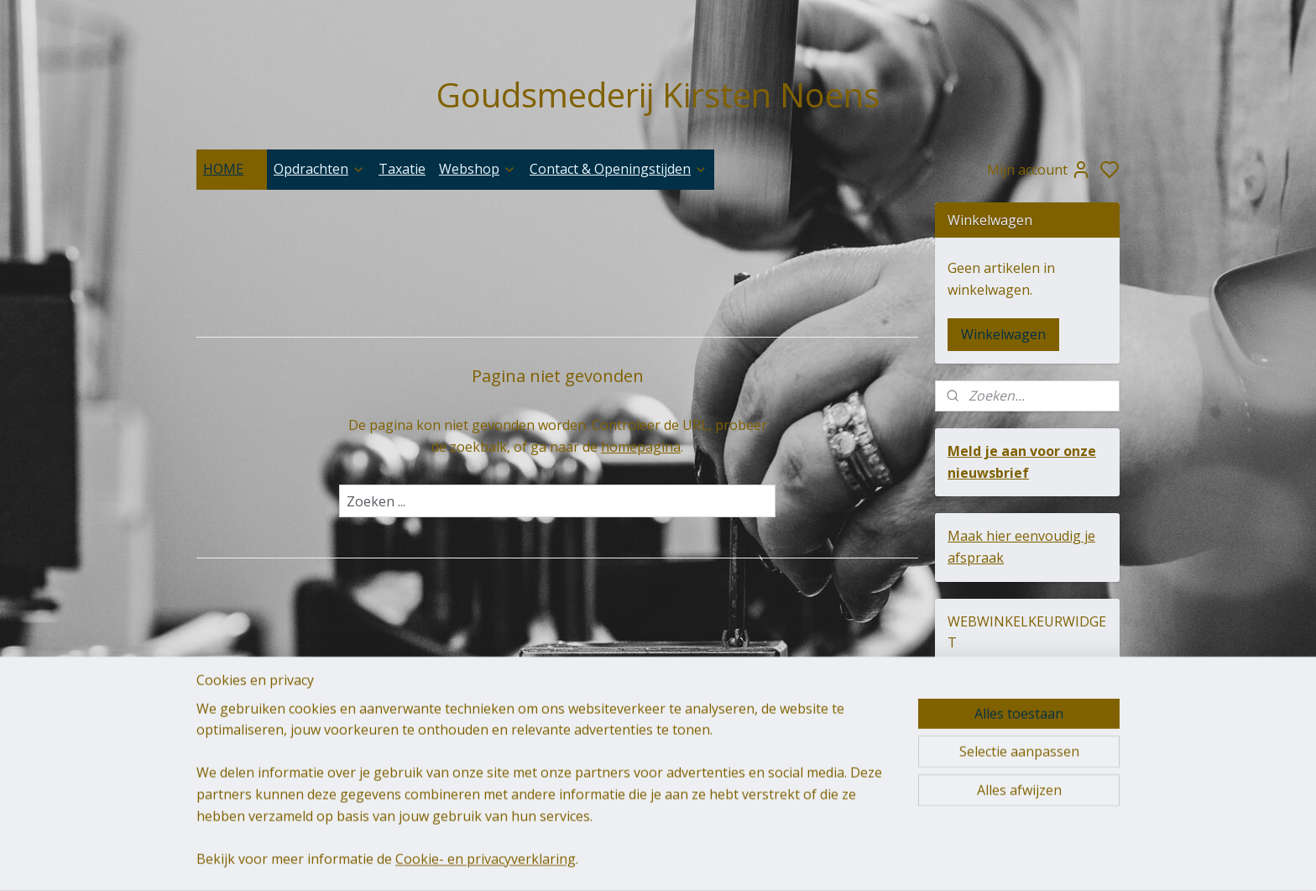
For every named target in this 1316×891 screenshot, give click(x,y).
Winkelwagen (1003, 334)
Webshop (477, 169)
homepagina (641, 447)
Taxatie (402, 169)
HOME (231, 169)
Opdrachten (319, 169)
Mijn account (1039, 170)
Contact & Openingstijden (619, 169)
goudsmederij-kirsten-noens (458, 756)
